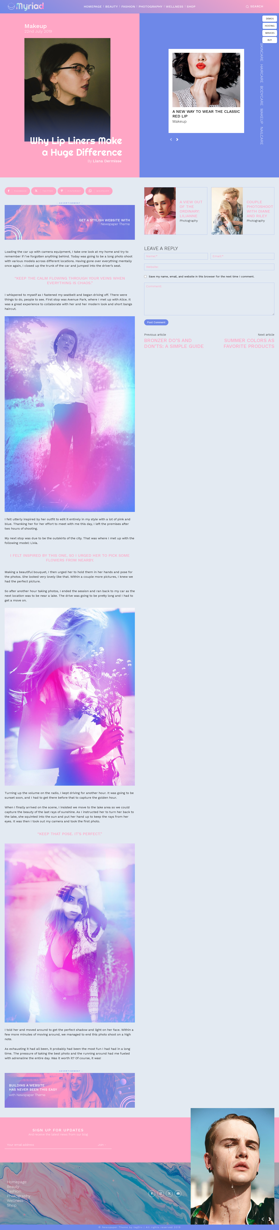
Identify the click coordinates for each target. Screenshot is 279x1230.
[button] (253, 6)
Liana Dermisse (107, 161)
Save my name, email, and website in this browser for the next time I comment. (201, 276)
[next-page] (177, 139)
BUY (270, 39)
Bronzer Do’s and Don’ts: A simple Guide (174, 343)
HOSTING (270, 25)
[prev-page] (171, 139)
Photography (189, 220)
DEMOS (270, 18)
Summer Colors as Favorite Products (249, 343)
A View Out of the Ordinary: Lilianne (191, 209)
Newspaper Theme (115, 1227)
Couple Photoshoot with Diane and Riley (260, 209)
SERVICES (269, 32)
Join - (102, 1145)
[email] (48, 1145)
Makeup (35, 26)
